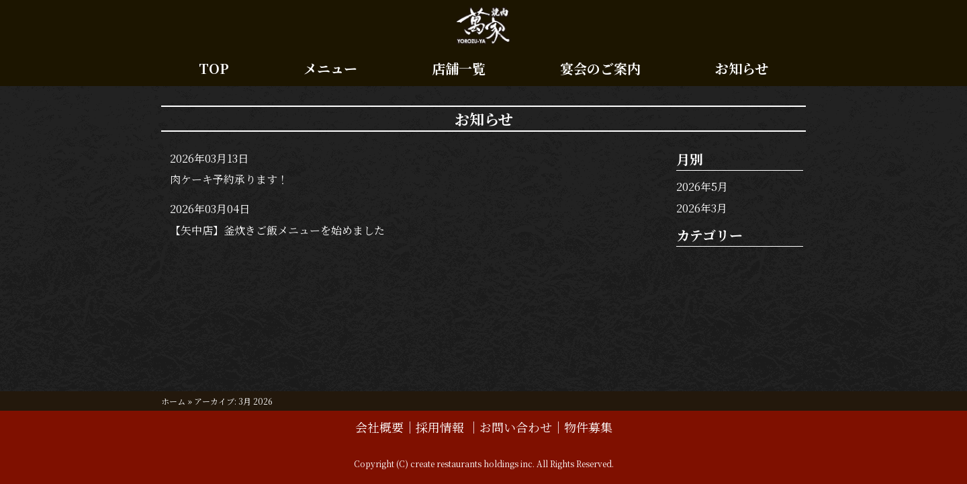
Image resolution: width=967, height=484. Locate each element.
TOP (214, 68)
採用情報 (441, 427)
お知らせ (741, 68)
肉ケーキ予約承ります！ (229, 179)
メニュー (330, 68)
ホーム (173, 401)
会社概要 (379, 427)
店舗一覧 (459, 68)
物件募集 (588, 427)
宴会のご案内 (600, 68)
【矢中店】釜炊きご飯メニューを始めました (277, 230)
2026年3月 (701, 208)
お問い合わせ (515, 427)
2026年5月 (702, 186)
